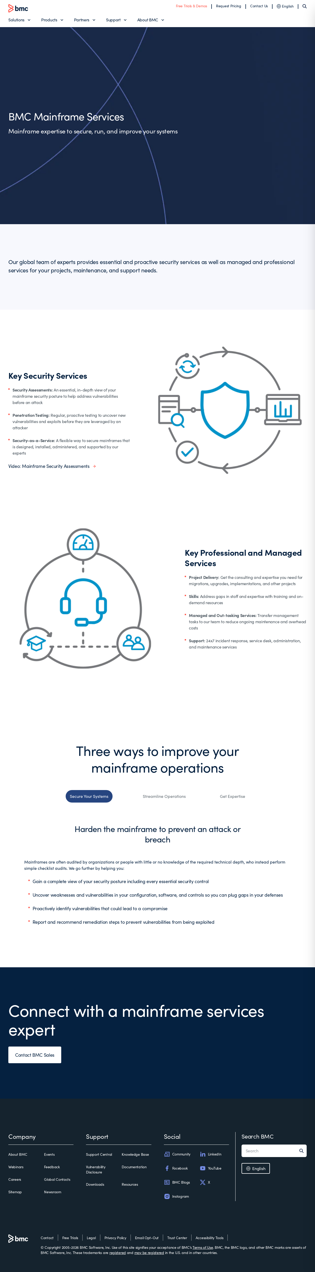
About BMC (147, 19)
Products (49, 19)
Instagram (176, 1196)
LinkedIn (210, 1154)
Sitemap (15, 1191)
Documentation (134, 1166)
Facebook (176, 1168)
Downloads (95, 1184)
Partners (81, 19)
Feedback (52, 1166)
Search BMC (258, 1136)
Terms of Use (203, 1247)
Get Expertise (232, 796)
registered (117, 1252)
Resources (130, 1184)
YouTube (210, 1168)
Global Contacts (57, 1179)
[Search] (304, 6)
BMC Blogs (177, 1182)
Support (113, 19)
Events (49, 1154)
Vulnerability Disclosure (95, 1169)
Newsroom (52, 1191)
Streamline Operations (164, 796)
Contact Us (259, 5)
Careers (14, 1179)
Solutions (16, 19)
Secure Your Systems (89, 796)
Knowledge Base (135, 1154)
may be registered (149, 1252)
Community (177, 1154)
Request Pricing (228, 5)
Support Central (99, 1154)
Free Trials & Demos (191, 5)
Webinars (15, 1166)
